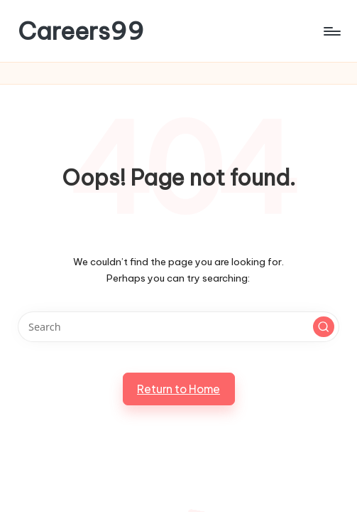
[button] (323, 327)
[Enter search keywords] (178, 326)
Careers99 (81, 31)
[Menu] (331, 31)
